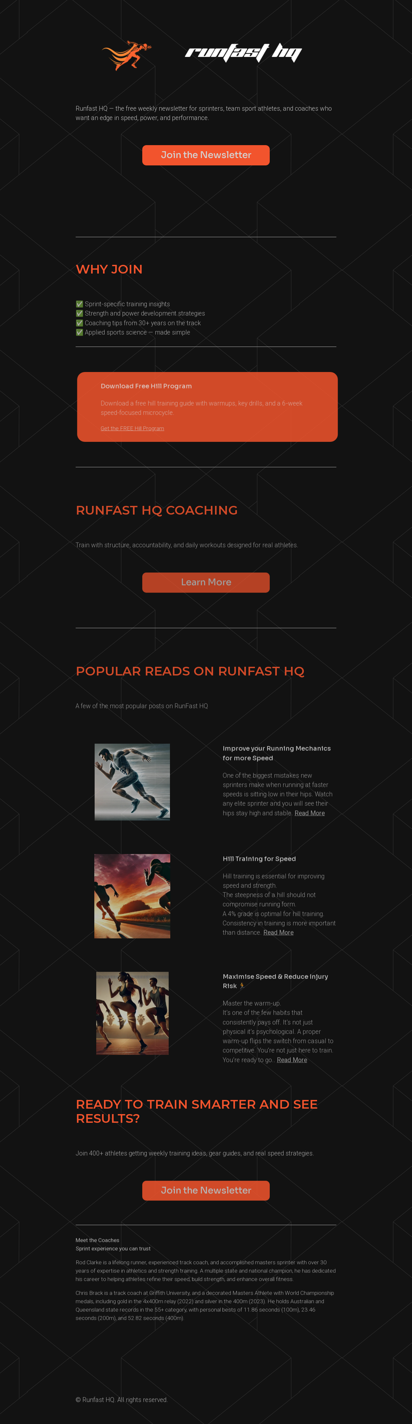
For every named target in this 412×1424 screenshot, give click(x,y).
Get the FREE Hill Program (138, 428)
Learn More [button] (206, 585)
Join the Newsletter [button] (206, 155)
